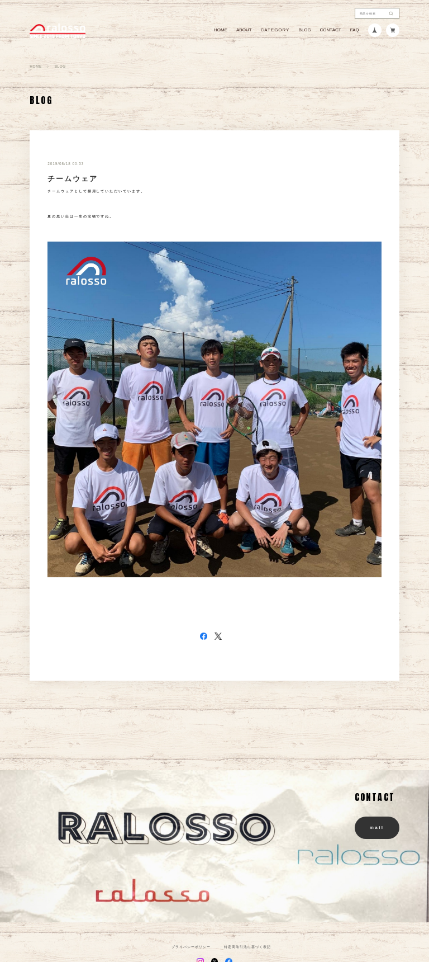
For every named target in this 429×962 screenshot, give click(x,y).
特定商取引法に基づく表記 (247, 947)
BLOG (304, 30)
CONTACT (330, 30)
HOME (220, 30)
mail (377, 827)
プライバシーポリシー (191, 947)
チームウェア (72, 179)
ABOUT (244, 30)
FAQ (354, 30)
